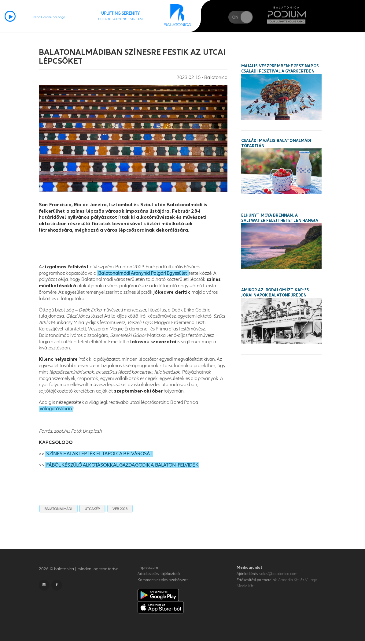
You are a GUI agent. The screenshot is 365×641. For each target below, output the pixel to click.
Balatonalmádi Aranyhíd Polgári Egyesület (143, 273)
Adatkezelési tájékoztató (159, 573)
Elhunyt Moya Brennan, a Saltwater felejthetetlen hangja (279, 218)
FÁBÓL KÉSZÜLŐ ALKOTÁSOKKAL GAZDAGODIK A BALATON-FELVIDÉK (122, 465)
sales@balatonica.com (278, 573)
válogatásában (56, 409)
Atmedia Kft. (289, 579)
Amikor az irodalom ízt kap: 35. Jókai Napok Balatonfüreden (275, 293)
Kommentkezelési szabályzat (162, 579)
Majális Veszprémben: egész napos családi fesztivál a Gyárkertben (280, 69)
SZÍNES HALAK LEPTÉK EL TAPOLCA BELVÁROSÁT (99, 454)
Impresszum (148, 567)
